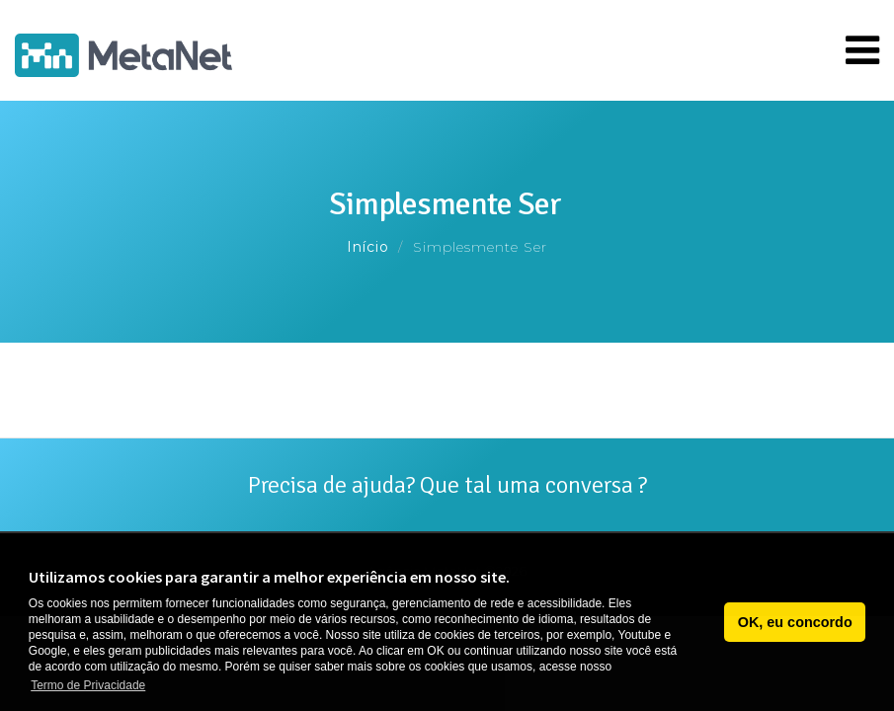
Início (368, 247)
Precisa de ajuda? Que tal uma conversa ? (447, 485)
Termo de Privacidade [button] (88, 685)
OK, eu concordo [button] (795, 622)
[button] (704, 622)
